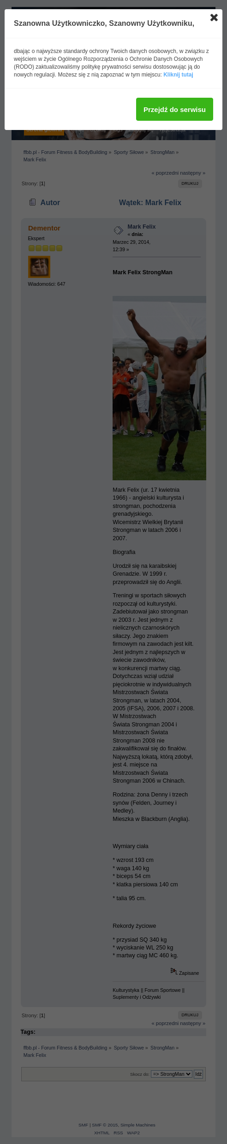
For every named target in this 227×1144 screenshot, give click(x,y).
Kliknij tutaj (178, 74)
